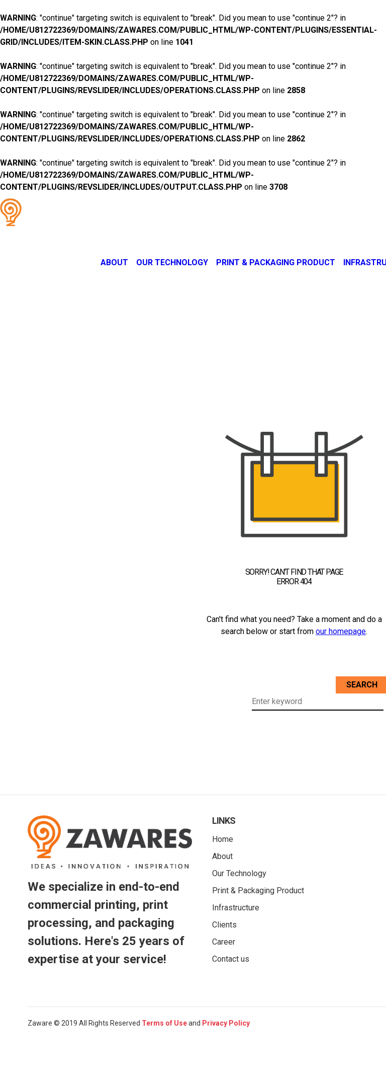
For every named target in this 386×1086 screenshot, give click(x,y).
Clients (224, 924)
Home (222, 839)
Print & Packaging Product (275, 262)
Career (223, 942)
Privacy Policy (226, 1023)
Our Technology (172, 262)
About (114, 262)
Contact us (230, 959)
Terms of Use (164, 1023)
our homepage (341, 631)
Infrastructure (235, 907)
